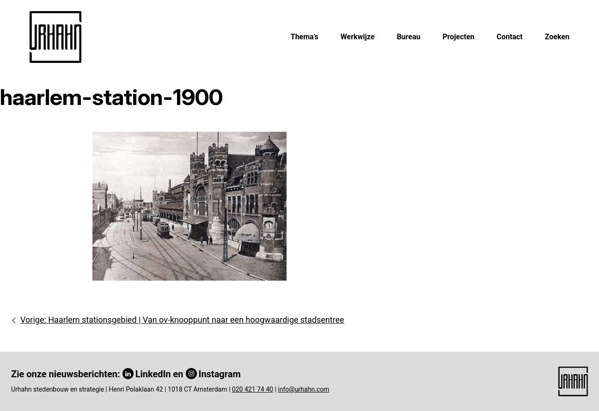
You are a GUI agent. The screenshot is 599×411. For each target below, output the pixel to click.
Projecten (458, 36)
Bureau (408, 36)
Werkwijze (358, 36)
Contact (510, 36)
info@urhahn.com (303, 389)
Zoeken (557, 36)
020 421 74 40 (252, 389)
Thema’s (304, 36)
